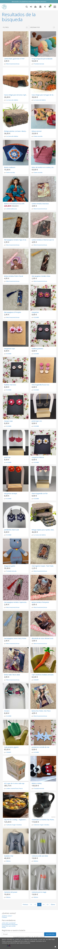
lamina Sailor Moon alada (12, 675)
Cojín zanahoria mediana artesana (42, 675)
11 (31, 904)
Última (53, 904)
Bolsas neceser (37, 131)
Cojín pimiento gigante (11, 747)
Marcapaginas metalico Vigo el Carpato (16, 240)
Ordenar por (42, 27)
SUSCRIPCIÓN (50, 934)
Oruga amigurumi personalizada (42, 59)
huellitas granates (37, 348)
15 (47, 904)
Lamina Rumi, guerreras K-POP (14, 59)
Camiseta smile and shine (40, 856)
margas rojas (8, 421)
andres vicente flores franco (14, 788)
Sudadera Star (8, 856)
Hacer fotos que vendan (9, 926)
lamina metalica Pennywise (40, 602)
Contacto (4, 917)
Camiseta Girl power (10, 892)
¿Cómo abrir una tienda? (9, 923)
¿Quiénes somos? (7, 916)
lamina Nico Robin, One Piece (41, 711)
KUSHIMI (36, 317)
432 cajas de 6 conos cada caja (14, 783)
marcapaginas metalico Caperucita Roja (17, 602)
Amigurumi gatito (9, 566)
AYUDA (4, 927)
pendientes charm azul (11, 530)
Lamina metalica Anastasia (40, 204)
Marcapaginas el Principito (12, 312)
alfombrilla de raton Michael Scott (42, 638)
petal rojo (7, 457)
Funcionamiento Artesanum (10, 924)
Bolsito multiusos (9, 167)
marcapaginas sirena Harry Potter (15, 638)
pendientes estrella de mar (40, 747)
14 (43, 904)
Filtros (15, 27)
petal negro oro (37, 421)
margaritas (35, 312)
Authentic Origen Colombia (14, 825)
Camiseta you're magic (39, 892)
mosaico (6, 711)
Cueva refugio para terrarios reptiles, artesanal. (19, 95)
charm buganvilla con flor (40, 493)
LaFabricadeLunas (11, 209)
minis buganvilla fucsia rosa (40, 385)
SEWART (36, 680)
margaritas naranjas (10, 493)
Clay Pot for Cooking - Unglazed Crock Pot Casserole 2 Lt (22, 820)
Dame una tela (38, 136)
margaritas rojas (9, 348)
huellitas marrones (10, 385)
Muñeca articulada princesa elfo (14, 204)
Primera (25, 904)
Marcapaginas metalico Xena (41, 276)
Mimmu (8, 861)
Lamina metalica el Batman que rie (43, 240)
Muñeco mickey (37, 783)
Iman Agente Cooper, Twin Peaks (42, 566)
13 (39, 904)
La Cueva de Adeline (12, 100)
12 (35, 904)
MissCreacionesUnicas (12, 64)
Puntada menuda (39, 64)
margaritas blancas (38, 457)
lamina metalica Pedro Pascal (13, 276)
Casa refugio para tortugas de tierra (43, 95)
